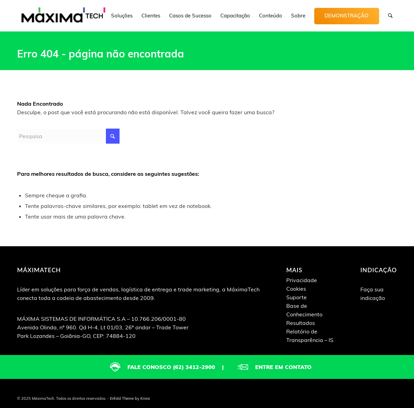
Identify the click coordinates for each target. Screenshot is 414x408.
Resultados (300, 322)
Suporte (296, 297)
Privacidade (301, 280)
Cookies (296, 288)
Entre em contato (283, 367)
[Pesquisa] (390, 15)
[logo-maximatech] (63, 15)
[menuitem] (122, 15)
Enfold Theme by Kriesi (130, 398)
